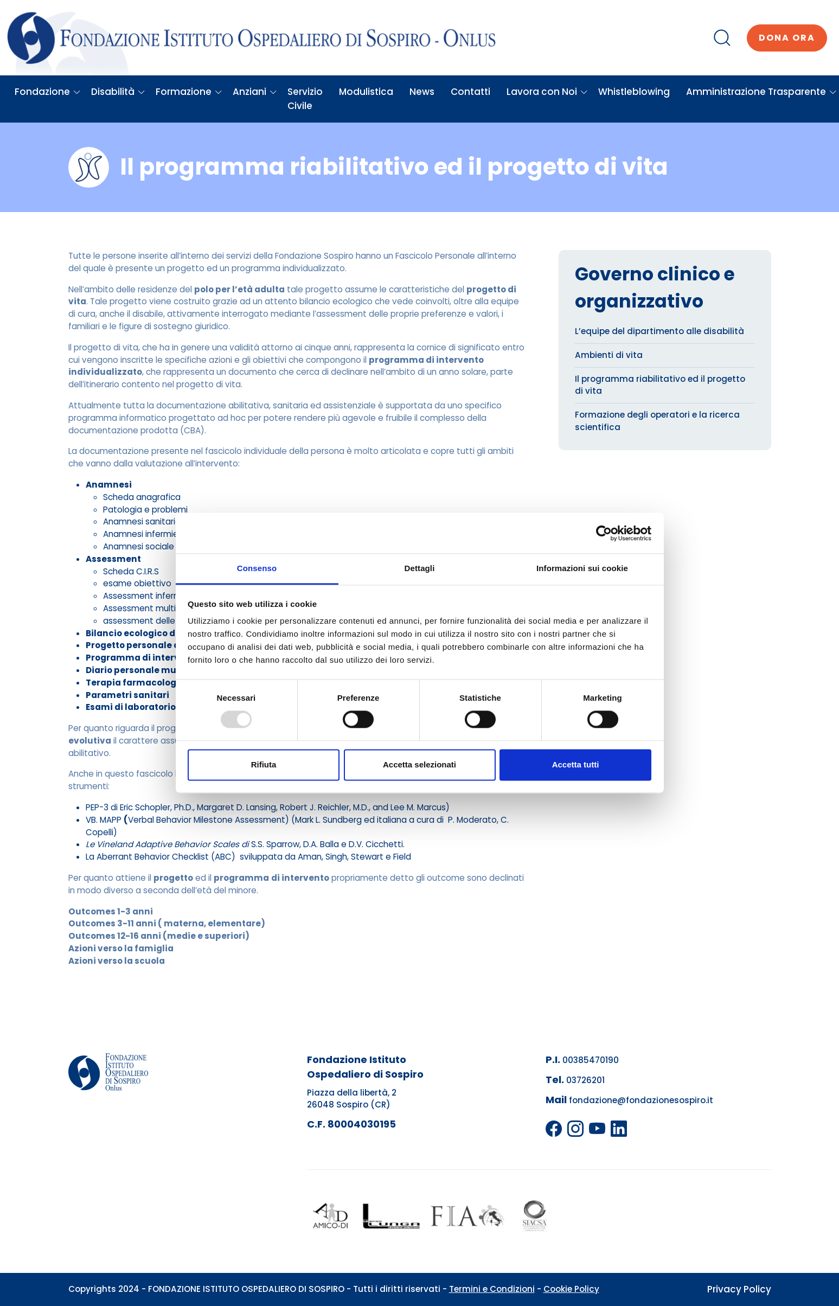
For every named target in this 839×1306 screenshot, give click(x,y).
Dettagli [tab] (420, 568)
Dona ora (787, 37)
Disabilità (118, 91)
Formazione (189, 91)
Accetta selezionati (419, 764)
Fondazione (48, 91)
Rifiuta (264, 764)
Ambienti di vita (609, 355)
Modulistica (366, 91)
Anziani (255, 91)
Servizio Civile (305, 98)
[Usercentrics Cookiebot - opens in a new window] (603, 533)
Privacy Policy (739, 1289)
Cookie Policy (571, 1289)
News (421, 91)
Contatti (470, 91)
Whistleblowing (634, 91)
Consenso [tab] (257, 568)
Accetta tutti (575, 764)
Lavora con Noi (547, 91)
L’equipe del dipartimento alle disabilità (659, 331)
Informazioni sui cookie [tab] (582, 568)
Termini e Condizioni (492, 1289)
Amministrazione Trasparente (761, 91)
